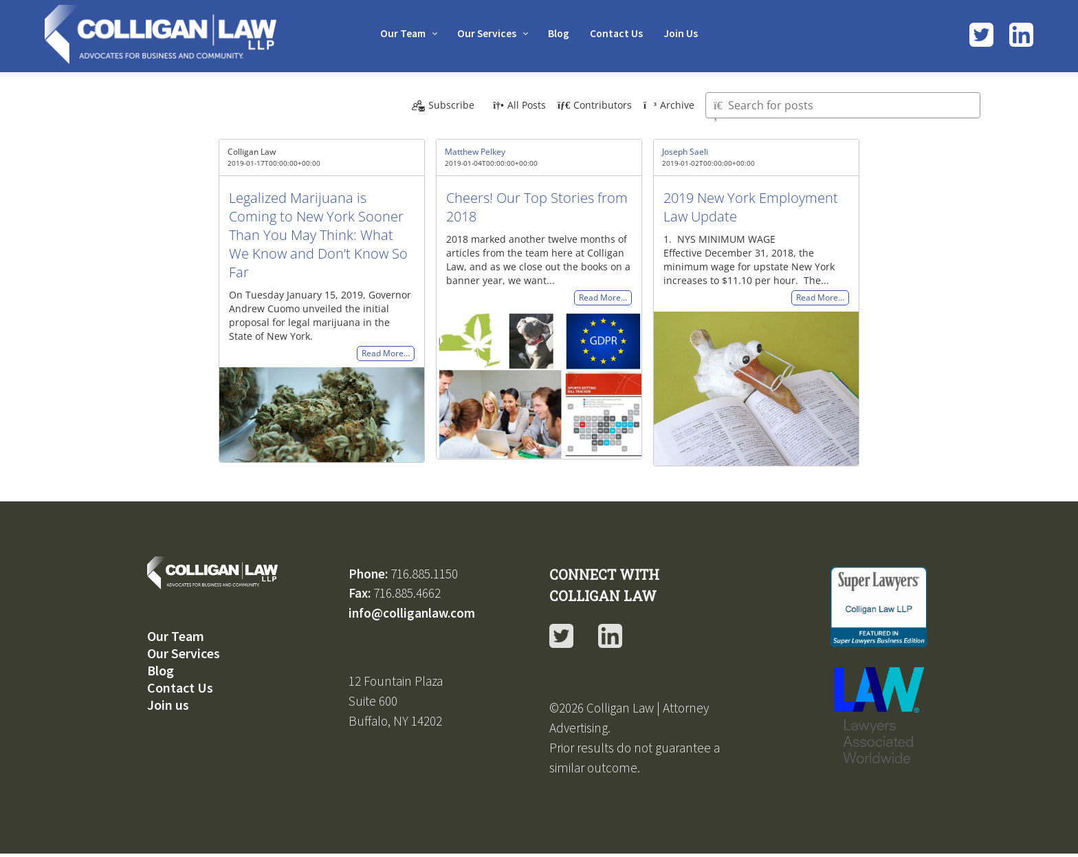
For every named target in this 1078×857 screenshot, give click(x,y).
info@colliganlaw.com (412, 613)
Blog (560, 33)
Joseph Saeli (685, 152)
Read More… (386, 354)
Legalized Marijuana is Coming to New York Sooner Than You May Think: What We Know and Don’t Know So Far (318, 234)
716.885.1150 (424, 573)
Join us (168, 704)
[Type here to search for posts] (842, 105)
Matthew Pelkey (475, 152)
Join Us (686, 33)
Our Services (485, 33)
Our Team (397, 33)
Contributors (595, 104)
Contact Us (620, 33)
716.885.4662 (407, 593)
